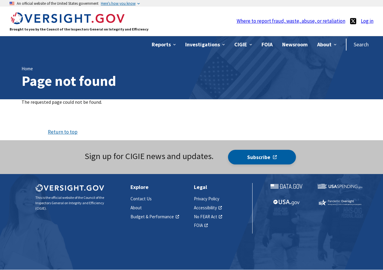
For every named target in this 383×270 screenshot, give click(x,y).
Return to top (62, 132)
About (136, 207)
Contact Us (141, 199)
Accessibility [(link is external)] (208, 207)
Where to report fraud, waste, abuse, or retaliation (291, 21)
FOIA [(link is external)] (201, 225)
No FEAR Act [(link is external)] (208, 216)
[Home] (68, 21)
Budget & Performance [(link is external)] (154, 216)
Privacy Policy (206, 199)
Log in (367, 21)
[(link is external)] (353, 21)
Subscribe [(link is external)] (262, 157)
